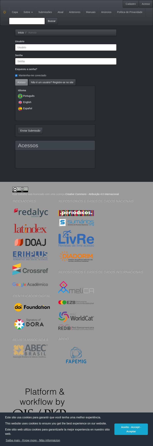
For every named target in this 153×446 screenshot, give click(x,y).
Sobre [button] (28, 12)
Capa (15, 12)
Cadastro (131, 3)
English (27, 102)
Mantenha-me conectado (30, 75)
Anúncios (106, 12)
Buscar (52, 21)
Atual (60, 12)
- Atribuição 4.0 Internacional (92, 194)
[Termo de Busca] (27, 21)
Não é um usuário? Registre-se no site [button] (52, 82)
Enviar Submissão (30, 130)
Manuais (91, 12)
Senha (19, 55)
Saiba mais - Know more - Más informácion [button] (33, 440)
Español (27, 108)
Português (29, 95)
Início (21, 32)
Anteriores (74, 12)
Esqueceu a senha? (26, 69)
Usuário (19, 41)
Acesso (146, 3)
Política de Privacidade (129, 12)
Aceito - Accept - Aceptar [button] (131, 429)
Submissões (45, 12)
